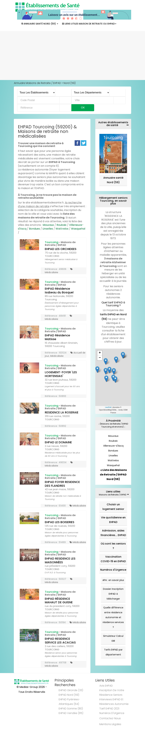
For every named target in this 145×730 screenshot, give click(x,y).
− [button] (100, 357)
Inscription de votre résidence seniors (111, 692)
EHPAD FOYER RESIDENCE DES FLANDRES (62, 484)
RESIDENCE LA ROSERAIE (61, 412)
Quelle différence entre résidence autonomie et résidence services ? (113, 617)
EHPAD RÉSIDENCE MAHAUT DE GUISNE (59, 600)
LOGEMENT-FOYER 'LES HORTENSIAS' (61, 374)
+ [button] (100, 353)
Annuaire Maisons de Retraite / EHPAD (37, 83)
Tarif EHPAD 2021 (109, 708)
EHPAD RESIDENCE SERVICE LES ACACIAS (60, 640)
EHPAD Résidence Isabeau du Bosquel (59, 290)
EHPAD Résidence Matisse (57, 337)
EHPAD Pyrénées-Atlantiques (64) (69, 702)
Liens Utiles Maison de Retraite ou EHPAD (89, 23)
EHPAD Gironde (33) (71, 690)
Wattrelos (62, 229)
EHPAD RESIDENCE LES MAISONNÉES (60, 560)
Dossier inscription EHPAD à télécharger (113, 593)
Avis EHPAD (106, 686)
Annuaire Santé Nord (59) (40, 23)
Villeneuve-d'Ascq (113, 445)
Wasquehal (78, 229)
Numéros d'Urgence (113, 570)
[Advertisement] (72, 55)
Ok (83, 107)
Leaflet (108, 407)
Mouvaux (48, 225)
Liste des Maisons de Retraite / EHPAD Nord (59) (113, 474)
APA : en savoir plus (113, 580)
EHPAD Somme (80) (71, 708)
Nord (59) (70, 83)
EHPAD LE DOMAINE (58, 442)
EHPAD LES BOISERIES (59, 522)
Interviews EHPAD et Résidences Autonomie (114, 702)
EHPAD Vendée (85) (71, 713)
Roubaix (61, 225)
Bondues (34, 229)
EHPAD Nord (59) (69, 695)
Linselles (48, 229)
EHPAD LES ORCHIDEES (60, 249)
